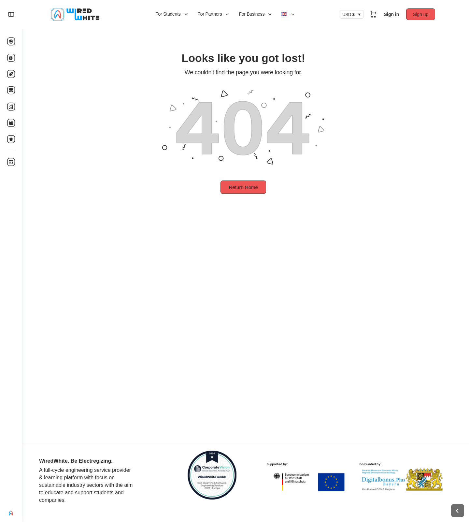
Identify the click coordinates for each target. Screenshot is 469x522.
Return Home (245, 187)
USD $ (351, 14)
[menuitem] (290, 14)
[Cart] (375, 14)
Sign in (394, 14)
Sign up (423, 14)
